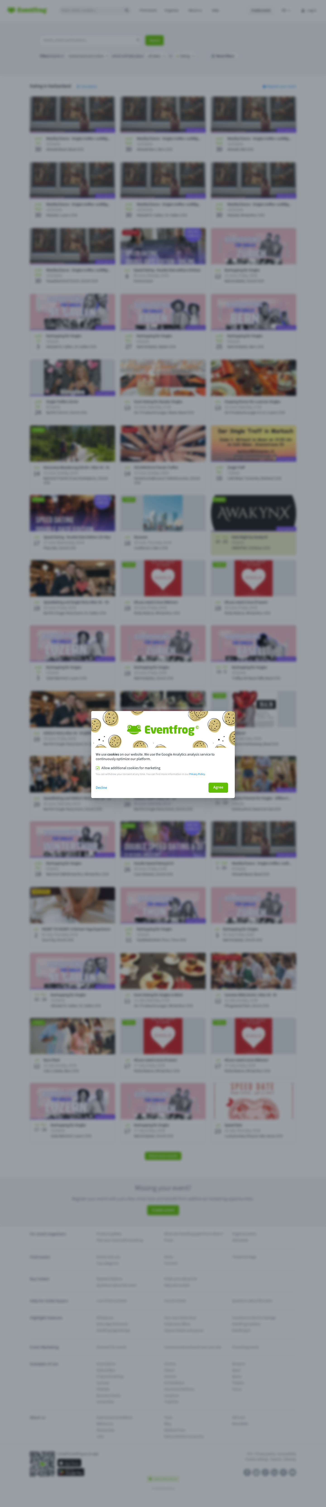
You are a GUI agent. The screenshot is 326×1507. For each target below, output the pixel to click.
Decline (101, 787)
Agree (218, 787)
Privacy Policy (197, 774)
